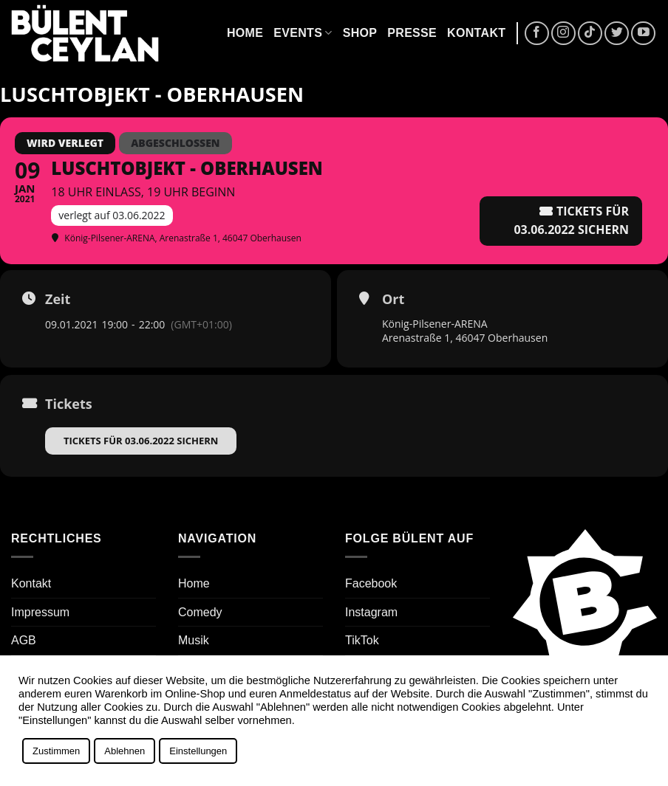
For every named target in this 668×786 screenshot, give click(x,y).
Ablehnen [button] (124, 750)
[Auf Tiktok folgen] (590, 33)
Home (245, 33)
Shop (360, 33)
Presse (412, 33)
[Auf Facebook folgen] (537, 33)
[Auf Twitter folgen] (616, 33)
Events (302, 33)
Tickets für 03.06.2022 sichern (141, 440)
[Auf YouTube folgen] (643, 33)
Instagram (371, 612)
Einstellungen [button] (198, 750)
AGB (23, 640)
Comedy (200, 612)
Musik (193, 640)
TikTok (362, 640)
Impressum (40, 612)
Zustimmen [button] (56, 750)
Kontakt (476, 33)
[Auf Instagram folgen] (563, 33)
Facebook (371, 583)
